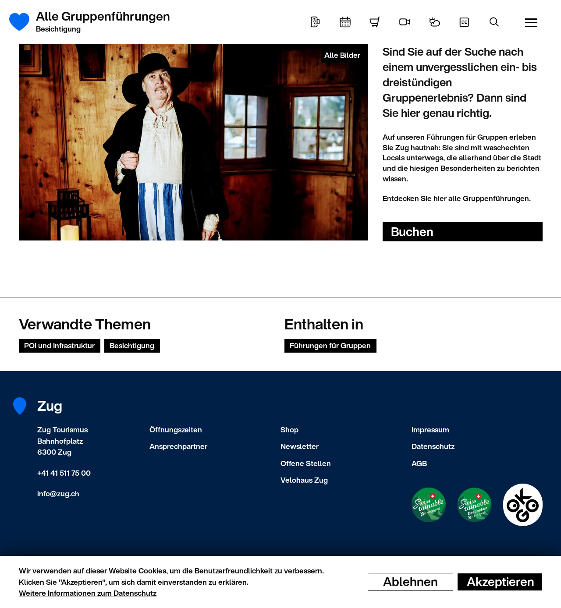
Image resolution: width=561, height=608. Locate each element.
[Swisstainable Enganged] (429, 505)
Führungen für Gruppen (330, 345)
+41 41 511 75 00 (64, 472)
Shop (289, 429)
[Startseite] (24, 22)
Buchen (412, 231)
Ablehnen (410, 581)
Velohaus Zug (304, 479)
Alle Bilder (342, 54)
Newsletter (299, 446)
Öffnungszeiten (175, 429)
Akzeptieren (500, 581)
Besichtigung (132, 345)
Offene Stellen (305, 463)
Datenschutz (433, 446)
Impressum (430, 429)
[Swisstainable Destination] (474, 505)
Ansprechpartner (178, 446)
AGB (419, 463)
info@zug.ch (58, 493)
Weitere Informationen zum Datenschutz (87, 592)
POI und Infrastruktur (59, 345)
